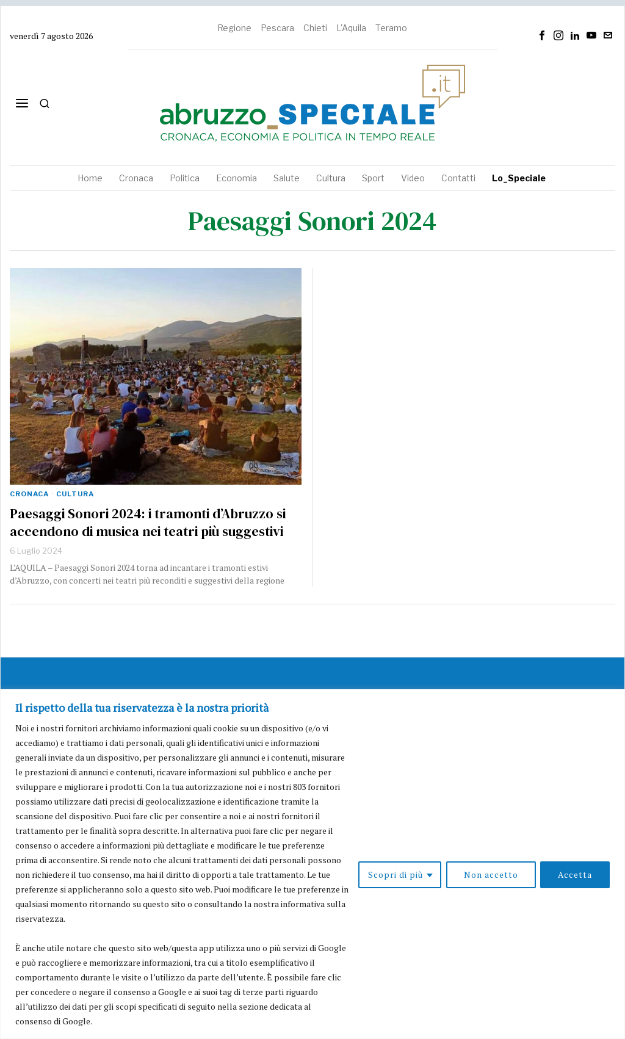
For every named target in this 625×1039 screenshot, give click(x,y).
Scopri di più (394, 874)
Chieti (315, 28)
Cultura (75, 494)
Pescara (277, 28)
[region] (312, 864)
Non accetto (490, 874)
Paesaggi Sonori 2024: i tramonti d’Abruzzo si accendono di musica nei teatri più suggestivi (148, 522)
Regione (234, 28)
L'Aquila (351, 28)
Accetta (575, 874)
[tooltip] (542, 35)
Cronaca (29, 494)
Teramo (391, 28)
